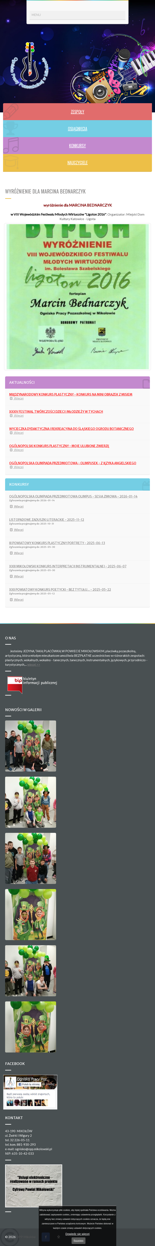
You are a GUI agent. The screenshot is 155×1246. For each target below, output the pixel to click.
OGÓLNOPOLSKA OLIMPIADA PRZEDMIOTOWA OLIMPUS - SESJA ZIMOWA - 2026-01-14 (73, 496)
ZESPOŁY (77, 111)
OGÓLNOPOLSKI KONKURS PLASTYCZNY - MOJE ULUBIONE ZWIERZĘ (59, 446)
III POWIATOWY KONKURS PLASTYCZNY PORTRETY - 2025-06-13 (57, 543)
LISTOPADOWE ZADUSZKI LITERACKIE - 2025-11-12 (46, 520)
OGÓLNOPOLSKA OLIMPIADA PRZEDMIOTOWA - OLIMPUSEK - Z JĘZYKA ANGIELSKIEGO (72, 463)
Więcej (16, 398)
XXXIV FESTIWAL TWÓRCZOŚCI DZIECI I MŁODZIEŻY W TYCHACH (56, 412)
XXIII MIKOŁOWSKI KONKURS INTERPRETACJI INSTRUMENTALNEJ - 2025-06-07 (67, 566)
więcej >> (33, 664)
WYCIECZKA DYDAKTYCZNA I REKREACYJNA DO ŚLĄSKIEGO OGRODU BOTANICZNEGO (71, 429)
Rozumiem (78, 1240)
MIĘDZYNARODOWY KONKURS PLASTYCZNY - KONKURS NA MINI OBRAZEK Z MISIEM (70, 394)
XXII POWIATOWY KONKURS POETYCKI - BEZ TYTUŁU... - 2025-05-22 (60, 590)
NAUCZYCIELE (78, 162)
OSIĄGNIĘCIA (77, 128)
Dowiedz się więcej (77, 1234)
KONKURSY (77, 145)
